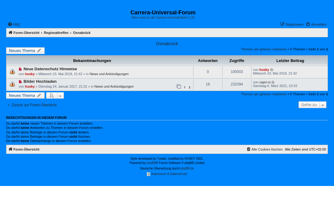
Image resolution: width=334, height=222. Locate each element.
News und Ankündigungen (109, 74)
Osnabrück (167, 43)
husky (30, 74)
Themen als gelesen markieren (264, 49)
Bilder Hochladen (40, 81)
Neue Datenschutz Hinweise (50, 69)
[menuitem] (14, 24)
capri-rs (265, 82)
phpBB (151, 163)
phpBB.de (187, 168)
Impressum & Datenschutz (167, 174)
